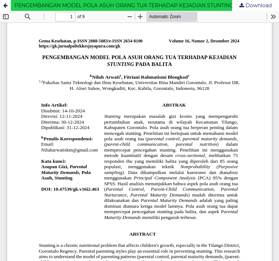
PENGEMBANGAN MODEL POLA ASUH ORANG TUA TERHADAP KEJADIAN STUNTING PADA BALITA (142, 5)
